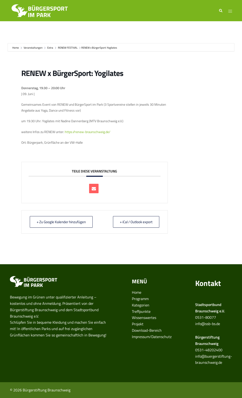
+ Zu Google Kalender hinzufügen (61, 222)
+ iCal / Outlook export (136, 222)
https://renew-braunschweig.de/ (87, 131)
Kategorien (140, 305)
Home (15, 48)
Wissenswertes (144, 317)
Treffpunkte (141, 311)
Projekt (137, 324)
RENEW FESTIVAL (68, 48)
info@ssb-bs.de (207, 324)
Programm (140, 299)
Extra (50, 48)
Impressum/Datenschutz (152, 336)
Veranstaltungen (33, 48)
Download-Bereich (147, 330)
